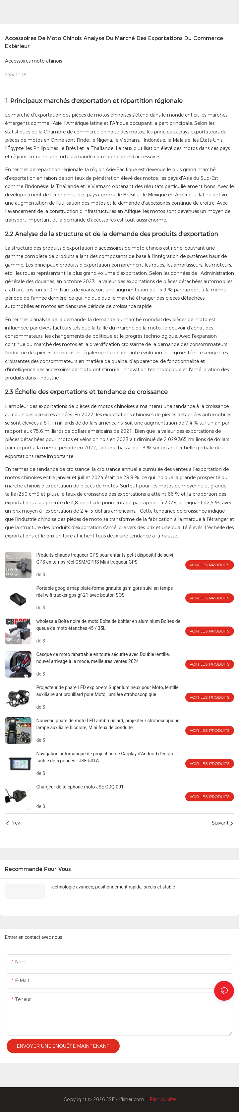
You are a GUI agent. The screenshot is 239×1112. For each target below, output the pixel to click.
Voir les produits (210, 564)
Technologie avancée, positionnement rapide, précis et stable (112, 886)
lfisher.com (132, 1099)
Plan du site (162, 1099)
